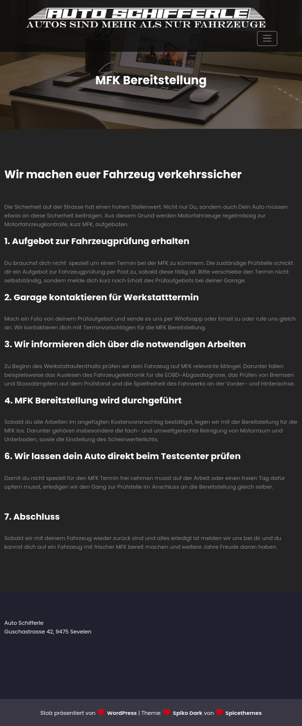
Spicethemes (244, 713)
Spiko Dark (187, 713)
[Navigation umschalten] (267, 38)
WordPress (121, 713)
